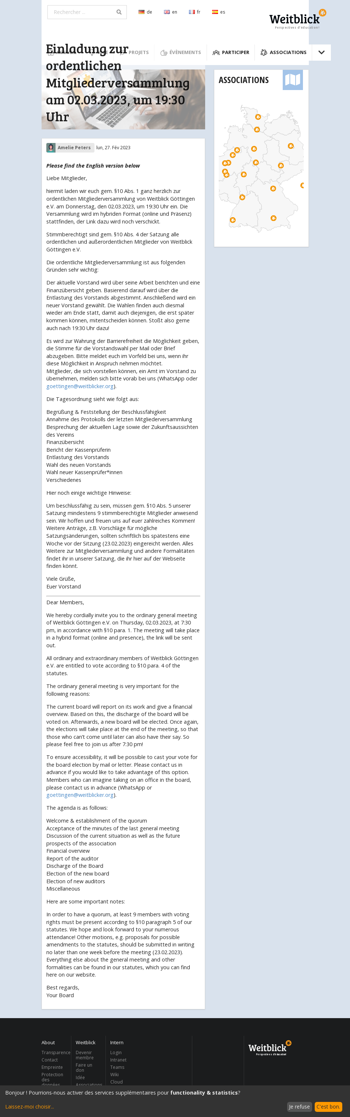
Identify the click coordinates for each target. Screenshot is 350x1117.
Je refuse (299, 1106)
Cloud (116, 1082)
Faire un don (84, 1067)
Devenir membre (85, 1055)
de (145, 12)
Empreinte (52, 1067)
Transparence (54, 1053)
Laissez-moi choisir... (29, 1106)
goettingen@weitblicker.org (80, 386)
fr (194, 12)
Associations (283, 52)
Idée (80, 1077)
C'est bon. (328, 1106)
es (218, 12)
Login (116, 1053)
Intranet (118, 1060)
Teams (117, 1067)
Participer (231, 52)
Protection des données (52, 1079)
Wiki (114, 1074)
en (170, 12)
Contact (50, 1060)
